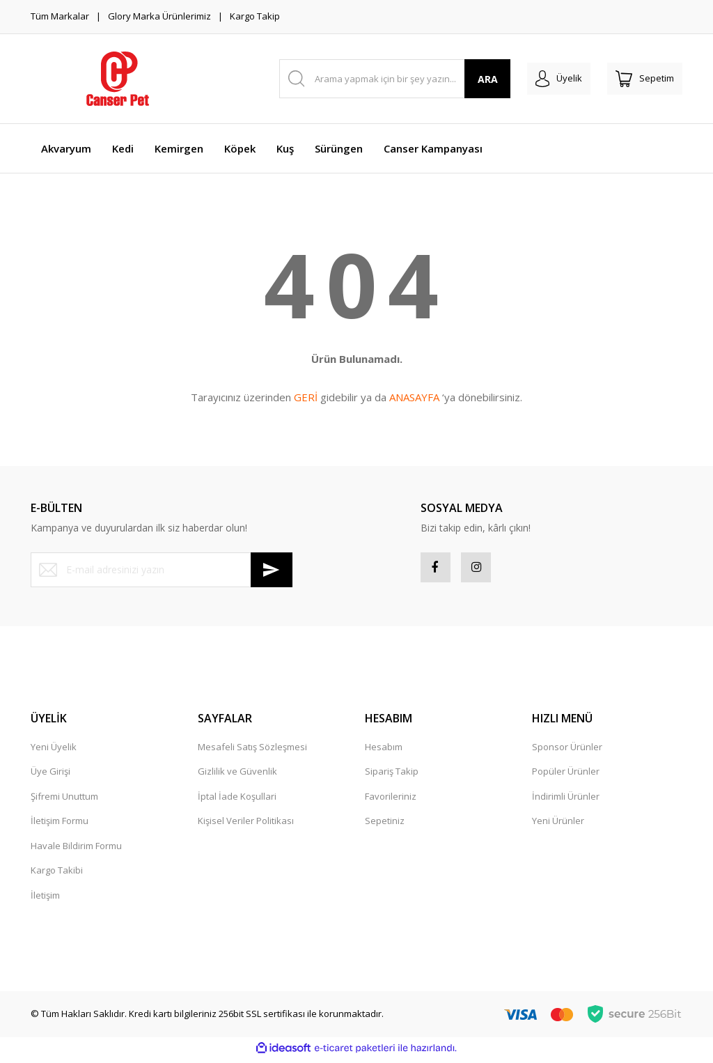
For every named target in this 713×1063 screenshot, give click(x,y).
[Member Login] (558, 78)
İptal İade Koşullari (237, 801)
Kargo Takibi (57, 875)
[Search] (395, 78)
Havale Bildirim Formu (76, 850)
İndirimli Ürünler (566, 801)
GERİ (306, 397)
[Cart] (644, 78)
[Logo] (118, 79)
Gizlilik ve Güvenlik (237, 776)
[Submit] (271, 569)
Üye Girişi (50, 776)
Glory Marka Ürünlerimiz (159, 16)
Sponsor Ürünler (567, 751)
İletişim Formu (59, 825)
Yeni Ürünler (558, 825)
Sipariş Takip (391, 776)
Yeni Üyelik (54, 751)
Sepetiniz (385, 825)
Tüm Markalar (60, 16)
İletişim (45, 900)
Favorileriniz (390, 801)
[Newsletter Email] (161, 569)
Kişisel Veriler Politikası (246, 825)
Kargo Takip (255, 16)
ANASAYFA (414, 397)
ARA (488, 79)
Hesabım (383, 751)
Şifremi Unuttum (64, 801)
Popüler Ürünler (566, 776)
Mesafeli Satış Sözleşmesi (252, 751)
